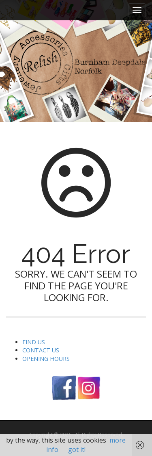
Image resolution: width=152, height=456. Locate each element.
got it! (77, 449)
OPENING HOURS (46, 359)
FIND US (33, 342)
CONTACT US (40, 350)
